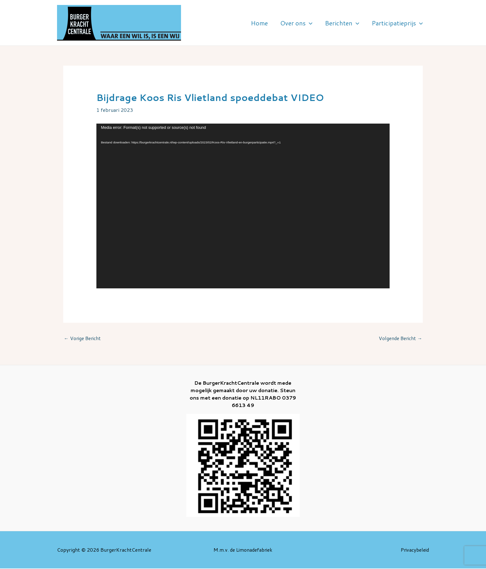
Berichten (354, 23)
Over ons (316, 23)
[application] (329, 23)
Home (287, 23)
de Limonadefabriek (251, 550)
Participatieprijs (401, 23)
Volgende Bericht (399, 338)
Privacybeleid (414, 550)
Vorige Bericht (83, 338)
